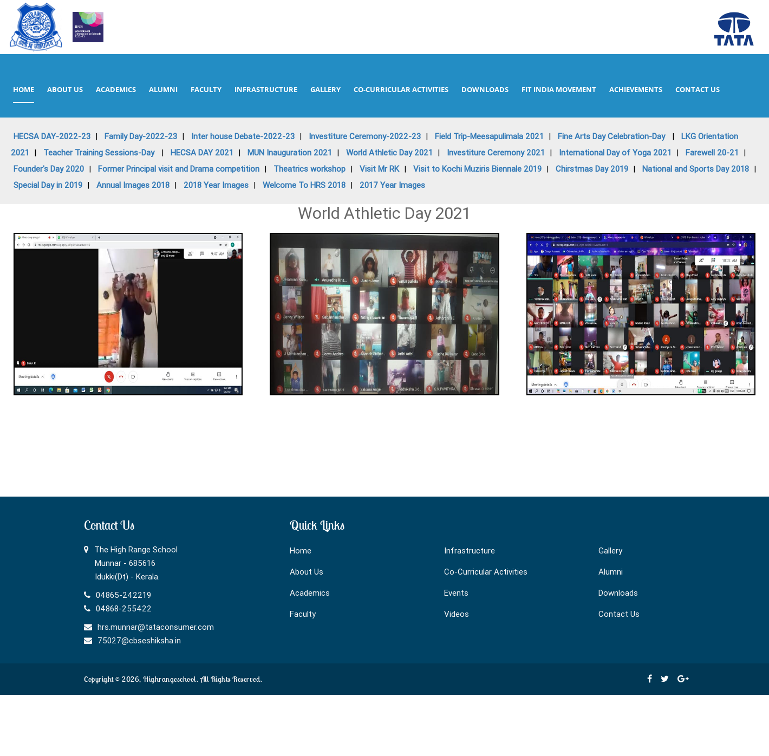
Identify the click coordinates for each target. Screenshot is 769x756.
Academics (310, 593)
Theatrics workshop (309, 169)
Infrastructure (469, 550)
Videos (456, 614)
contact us (697, 89)
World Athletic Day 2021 (389, 152)
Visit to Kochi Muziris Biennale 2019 (477, 169)
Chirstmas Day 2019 (592, 169)
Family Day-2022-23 (141, 136)
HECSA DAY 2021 (202, 152)
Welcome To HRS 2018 (304, 185)
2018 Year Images (216, 185)
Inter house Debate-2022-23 (243, 136)
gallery (325, 89)
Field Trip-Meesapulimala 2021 (489, 136)
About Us (306, 571)
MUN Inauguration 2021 (289, 152)
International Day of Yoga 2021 (615, 152)
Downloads (618, 593)
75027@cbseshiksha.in (139, 640)
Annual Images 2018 (133, 185)
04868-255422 (124, 608)
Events (456, 593)
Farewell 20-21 (712, 152)
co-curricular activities (401, 89)
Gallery (610, 550)
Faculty (303, 614)
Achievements (635, 89)
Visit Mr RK (379, 169)
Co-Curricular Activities (485, 571)
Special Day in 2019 (48, 185)
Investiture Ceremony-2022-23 (365, 136)
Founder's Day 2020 (49, 169)
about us (65, 89)
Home (300, 550)
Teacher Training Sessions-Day (100, 152)
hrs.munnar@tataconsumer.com (155, 627)
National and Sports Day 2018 (695, 169)
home (23, 89)
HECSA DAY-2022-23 (52, 136)
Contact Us (619, 614)
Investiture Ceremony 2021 (496, 152)
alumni (163, 89)
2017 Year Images (392, 185)
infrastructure (265, 89)
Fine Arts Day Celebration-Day (612, 136)
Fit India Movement (559, 89)
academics (116, 89)
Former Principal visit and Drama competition (178, 169)
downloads (485, 89)
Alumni (610, 571)
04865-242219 (123, 595)
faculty (206, 89)
